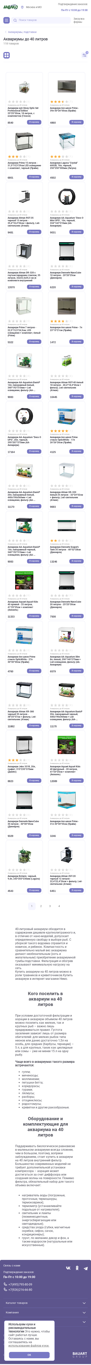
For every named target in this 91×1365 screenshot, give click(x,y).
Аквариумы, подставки (21, 32)
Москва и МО (34, 7)
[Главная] (10, 7)
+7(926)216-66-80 (20, 1290)
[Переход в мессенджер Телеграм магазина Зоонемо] (86, 1268)
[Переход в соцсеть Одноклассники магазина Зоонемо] (77, 1268)
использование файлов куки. (28, 1345)
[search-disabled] (15, 20)
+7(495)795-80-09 (20, 1284)
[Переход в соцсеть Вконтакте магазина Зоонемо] (68, 1268)
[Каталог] (6, 20)
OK (29, 1355)
